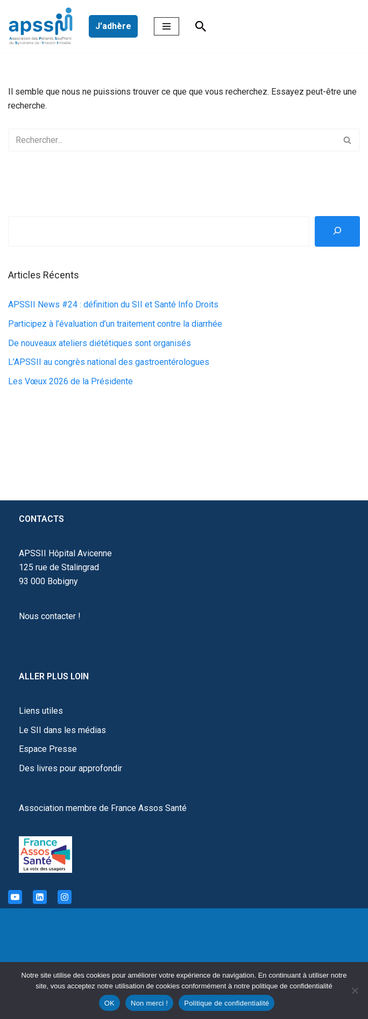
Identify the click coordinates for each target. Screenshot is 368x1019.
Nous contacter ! (50, 616)
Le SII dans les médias (62, 730)
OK (109, 1003)
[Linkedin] (40, 897)
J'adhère (113, 26)
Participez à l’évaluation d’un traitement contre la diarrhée (115, 324)
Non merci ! (149, 1003)
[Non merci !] (354, 990)
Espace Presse (48, 749)
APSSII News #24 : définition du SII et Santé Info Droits (113, 304)
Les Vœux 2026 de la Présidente (70, 381)
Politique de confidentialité (226, 1003)
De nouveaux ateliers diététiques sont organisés (99, 343)
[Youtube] (15, 897)
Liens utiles (41, 711)
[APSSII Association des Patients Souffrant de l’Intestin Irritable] (43, 26)
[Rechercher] (200, 26)
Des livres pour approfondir (70, 768)
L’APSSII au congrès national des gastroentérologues (108, 362)
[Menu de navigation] (166, 26)
